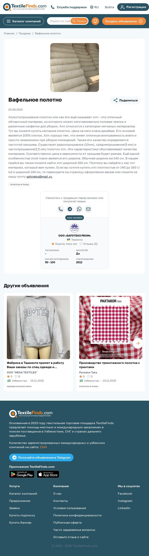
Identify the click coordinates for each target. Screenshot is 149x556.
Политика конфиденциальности (77, 515)
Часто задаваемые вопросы (74, 530)
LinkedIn (124, 508)
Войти (109, 7)
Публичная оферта (67, 522)
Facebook (125, 493)
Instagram (125, 501)
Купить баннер (20, 522)
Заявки (14, 508)
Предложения (19, 501)
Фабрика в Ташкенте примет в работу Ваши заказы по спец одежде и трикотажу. (35, 365)
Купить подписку (22, 515)
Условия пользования (69, 508)
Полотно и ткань (19, 184)
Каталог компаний (23, 21)
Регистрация (133, 7)
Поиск (79, 21)
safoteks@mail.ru (39, 176)
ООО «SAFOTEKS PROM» (74, 235)
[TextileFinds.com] (24, 7)
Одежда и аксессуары (19, 386)
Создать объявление (124, 21)
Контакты (60, 501)
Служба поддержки (69, 7)
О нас (57, 493)
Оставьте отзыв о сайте (70, 537)
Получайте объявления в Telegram (41, 457)
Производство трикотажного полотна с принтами (109, 365)
